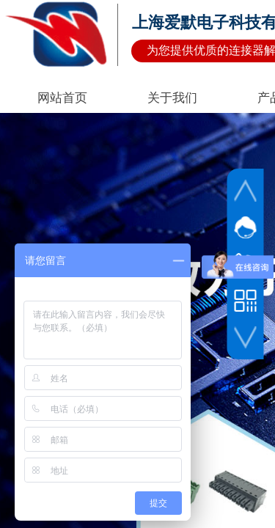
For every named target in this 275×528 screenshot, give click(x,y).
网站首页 (62, 98)
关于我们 (172, 98)
